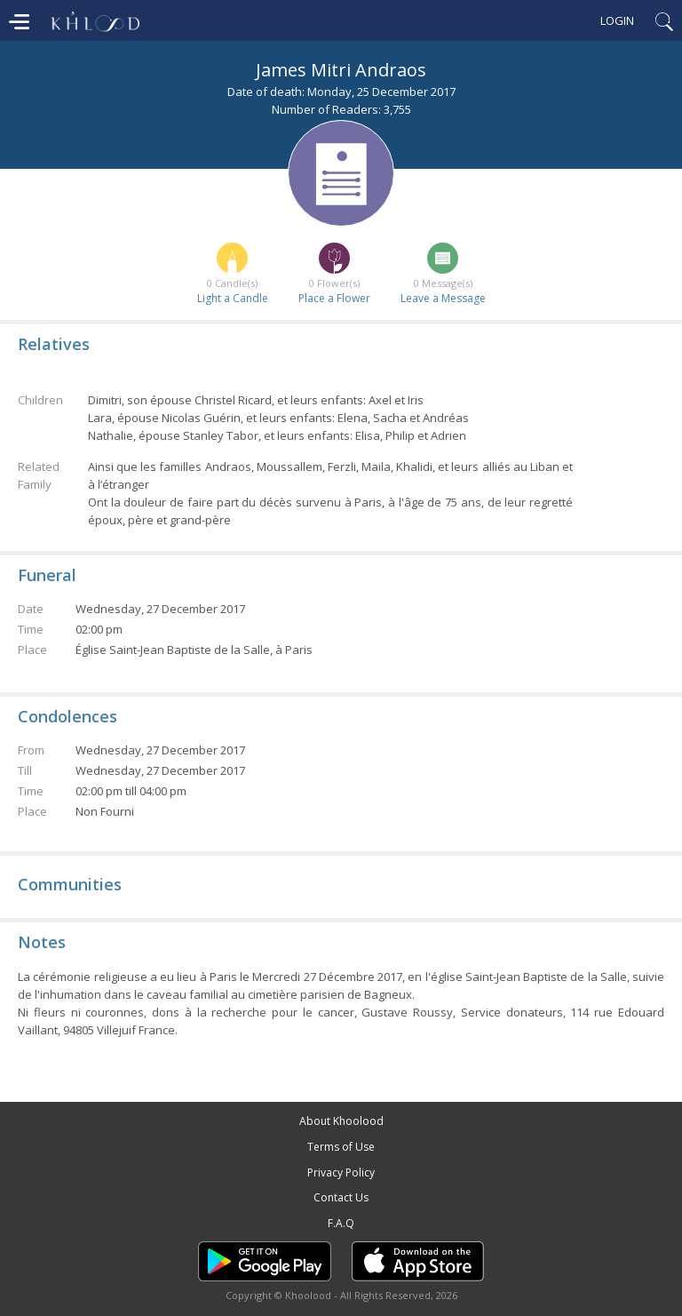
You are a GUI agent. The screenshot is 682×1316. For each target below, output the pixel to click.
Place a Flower (334, 298)
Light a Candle (232, 298)
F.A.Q (341, 1223)
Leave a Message (443, 298)
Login (617, 20)
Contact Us (341, 1197)
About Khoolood (341, 1121)
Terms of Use (341, 1146)
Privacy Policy (341, 1172)
